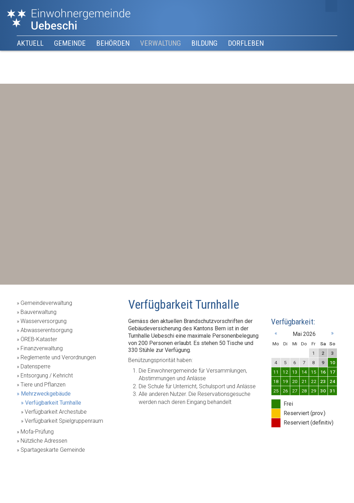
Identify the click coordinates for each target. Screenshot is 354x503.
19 (285, 381)
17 (332, 372)
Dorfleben (246, 43)
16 (323, 372)
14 (304, 372)
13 (295, 372)
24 (332, 381)
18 (276, 381)
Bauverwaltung (38, 312)
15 (313, 372)
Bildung (204, 43)
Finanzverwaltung (42, 348)
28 (304, 390)
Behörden (113, 43)
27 (295, 390)
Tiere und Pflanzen (43, 384)
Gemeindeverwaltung (46, 303)
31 (332, 390)
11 (276, 372)
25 (276, 390)
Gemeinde (70, 43)
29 (313, 390)
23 (323, 381)
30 (323, 390)
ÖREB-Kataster (39, 339)
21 (304, 381)
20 (295, 381)
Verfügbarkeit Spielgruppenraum (64, 421)
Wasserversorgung (44, 321)
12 (285, 372)
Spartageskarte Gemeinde (53, 449)
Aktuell (30, 43)
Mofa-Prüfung (37, 431)
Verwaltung (160, 43)
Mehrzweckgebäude (46, 393)
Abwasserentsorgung (46, 330)
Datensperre (36, 366)
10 (332, 362)
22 (313, 381)
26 (285, 390)
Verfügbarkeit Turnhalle (53, 402)
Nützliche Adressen (44, 440)
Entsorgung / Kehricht (47, 375)
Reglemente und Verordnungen (58, 357)
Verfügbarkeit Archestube (56, 411)
